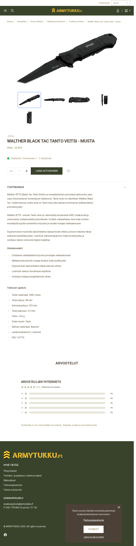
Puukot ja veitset (76, 21)
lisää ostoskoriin (47, 170)
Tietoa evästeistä (13, 489)
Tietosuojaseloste (13, 485)
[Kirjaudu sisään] (118, 11)
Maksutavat (9, 480)
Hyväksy (93, 529)
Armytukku (22, 21)
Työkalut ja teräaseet (56, 21)
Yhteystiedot (10, 471)
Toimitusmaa (104, 3)
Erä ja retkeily (36, 21)
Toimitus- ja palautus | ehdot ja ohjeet (23, 475)
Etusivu (10, 21)
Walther (11, 136)
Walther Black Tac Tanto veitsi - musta (104, 22)
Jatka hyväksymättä (93, 537)
